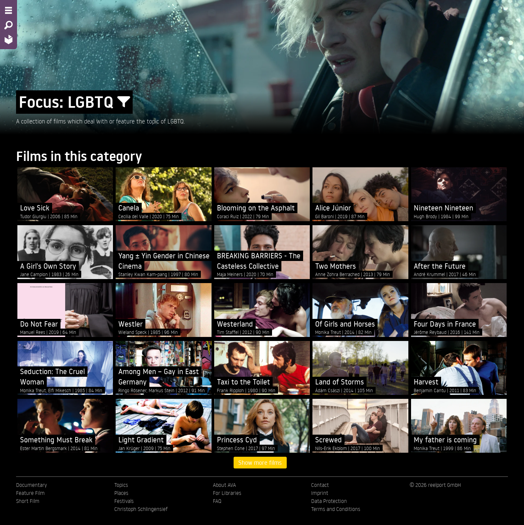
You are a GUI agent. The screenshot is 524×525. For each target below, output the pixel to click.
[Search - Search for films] (8, 25)
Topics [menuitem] (121, 485)
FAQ (217, 501)
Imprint (319, 493)
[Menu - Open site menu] (8, 10)
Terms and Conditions (335, 509)
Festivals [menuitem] (124, 501)
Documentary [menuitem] (31, 485)
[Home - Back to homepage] (8, 39)
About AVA (224, 485)
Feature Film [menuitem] (30, 493)
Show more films (260, 462)
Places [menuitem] (121, 493)
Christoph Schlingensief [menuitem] (141, 509)
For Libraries (227, 493)
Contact (320, 485)
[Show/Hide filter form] (123, 102)
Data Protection (329, 501)
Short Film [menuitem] (27, 501)
